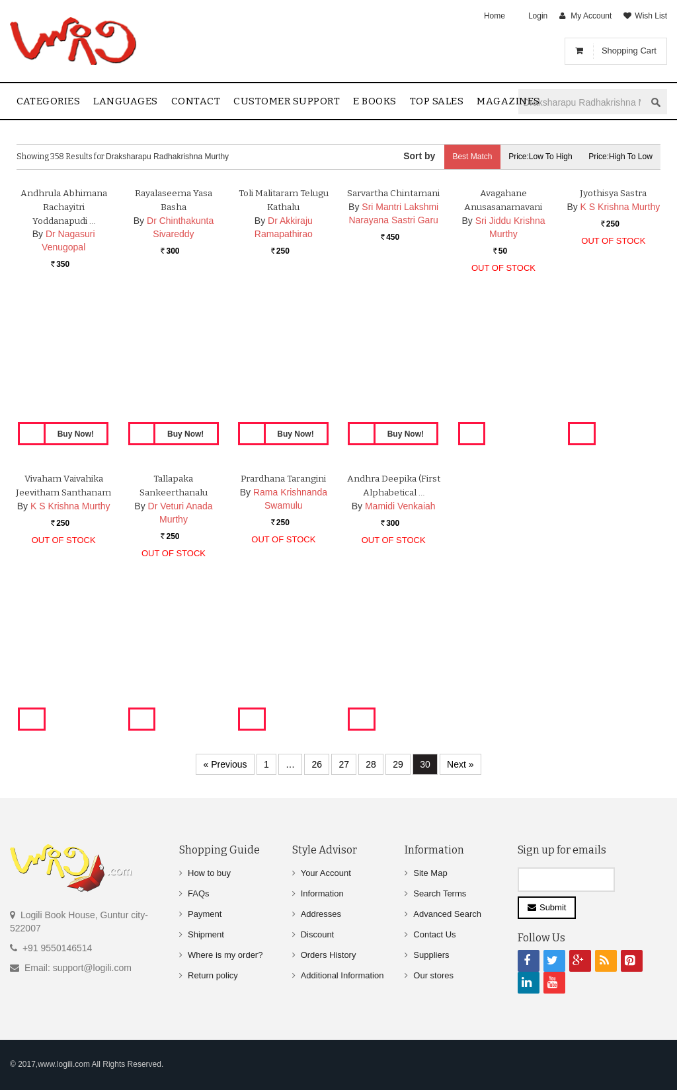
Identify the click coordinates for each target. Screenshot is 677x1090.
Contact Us (434, 934)
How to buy (209, 873)
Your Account (326, 873)
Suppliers (431, 955)
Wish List (651, 15)
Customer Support (286, 101)
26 (316, 764)
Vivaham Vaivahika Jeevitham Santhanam (63, 623)
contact (196, 101)
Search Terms (439, 893)
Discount (318, 934)
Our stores (433, 975)
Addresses (321, 914)
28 (371, 764)
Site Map (430, 873)
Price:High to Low (619, 156)
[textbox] (582, 102)
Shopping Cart (629, 50)
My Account (591, 15)
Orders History (328, 955)
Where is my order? (225, 955)
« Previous (225, 764)
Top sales (437, 101)
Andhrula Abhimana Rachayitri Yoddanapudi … (64, 337)
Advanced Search (447, 914)
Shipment (206, 934)
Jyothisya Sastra (613, 324)
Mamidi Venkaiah (400, 637)
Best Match (463, 156)
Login (537, 15)
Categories (48, 101)
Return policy (213, 975)
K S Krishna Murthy (620, 337)
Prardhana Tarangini (284, 609)
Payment (204, 914)
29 (398, 764)
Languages (125, 101)
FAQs (199, 893)
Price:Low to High (535, 156)
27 (343, 764)
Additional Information (342, 975)
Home (494, 15)
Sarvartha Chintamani (393, 324)
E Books (375, 101)
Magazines (508, 101)
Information (322, 893)
